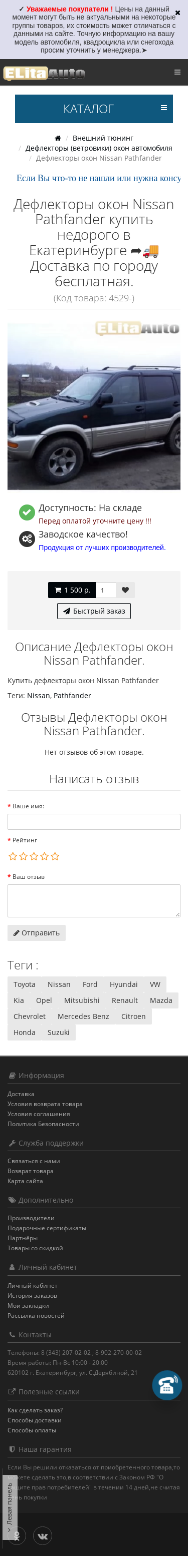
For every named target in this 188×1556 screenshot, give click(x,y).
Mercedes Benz (83, 1016)
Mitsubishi (82, 1000)
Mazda (161, 1000)
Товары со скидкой (35, 1248)
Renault (125, 1000)
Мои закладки (28, 1305)
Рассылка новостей (36, 1315)
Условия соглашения (39, 1114)
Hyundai (124, 984)
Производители (31, 1218)
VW (155, 984)
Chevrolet (30, 1016)
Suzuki (59, 1032)
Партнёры (23, 1238)
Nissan (38, 695)
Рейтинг (25, 840)
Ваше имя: (28, 806)
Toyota (25, 984)
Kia (19, 1000)
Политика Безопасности (43, 1124)
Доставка (21, 1094)
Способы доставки (35, 1420)
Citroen (133, 1016)
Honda (25, 1032)
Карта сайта (25, 1181)
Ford (90, 984)
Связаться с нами (34, 1161)
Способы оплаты (32, 1430)
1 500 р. (72, 590)
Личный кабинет (33, 1285)
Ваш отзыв (29, 876)
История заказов (32, 1295)
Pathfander (72, 695)
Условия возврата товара (45, 1104)
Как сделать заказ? (35, 1410)
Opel (44, 1000)
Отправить (37, 932)
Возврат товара (31, 1171)
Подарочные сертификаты (47, 1228)
